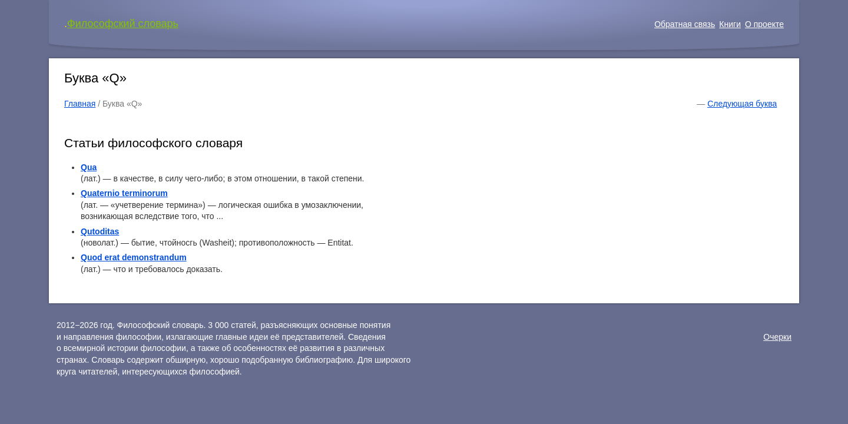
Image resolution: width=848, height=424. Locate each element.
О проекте (764, 24)
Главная (79, 103)
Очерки (777, 337)
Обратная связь (684, 24)
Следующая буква (742, 103)
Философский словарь (122, 23)
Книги (730, 24)
